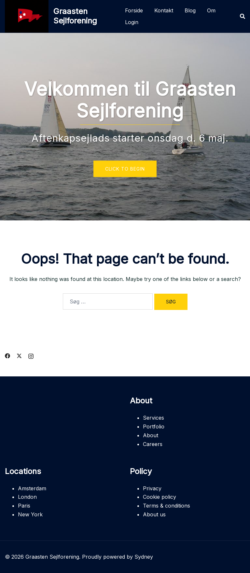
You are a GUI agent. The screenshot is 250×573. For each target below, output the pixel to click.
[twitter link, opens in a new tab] (19, 355)
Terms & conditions (166, 505)
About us (154, 514)
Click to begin (125, 169)
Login (131, 22)
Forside (134, 10)
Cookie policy (159, 497)
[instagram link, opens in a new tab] (31, 355)
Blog (190, 10)
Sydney (143, 556)
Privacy (152, 488)
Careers (152, 444)
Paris (24, 505)
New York (30, 514)
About (150, 435)
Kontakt (163, 10)
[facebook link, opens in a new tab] (7, 355)
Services (153, 417)
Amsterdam (32, 488)
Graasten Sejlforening (75, 16)
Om (211, 10)
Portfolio (153, 426)
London (27, 497)
